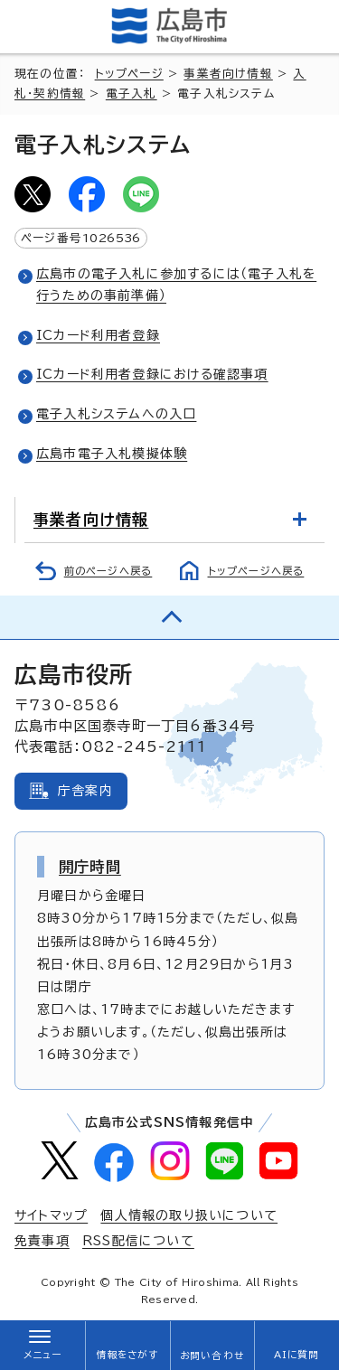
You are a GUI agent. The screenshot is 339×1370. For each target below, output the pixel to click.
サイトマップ (51, 1215)
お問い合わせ (212, 1355)
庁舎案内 (85, 790)
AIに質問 (297, 1354)
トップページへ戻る (256, 571)
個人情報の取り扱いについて (189, 1215)
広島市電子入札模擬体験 (111, 453)
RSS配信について (138, 1240)
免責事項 (42, 1240)
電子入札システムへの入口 (116, 414)
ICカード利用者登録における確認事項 (152, 374)
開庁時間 (90, 866)
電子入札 (131, 93)
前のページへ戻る (108, 571)
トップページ (129, 74)
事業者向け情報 (228, 74)
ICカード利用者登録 (98, 335)
